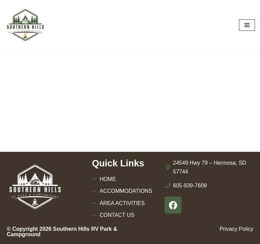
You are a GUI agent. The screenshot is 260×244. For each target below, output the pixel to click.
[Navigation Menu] (247, 25)
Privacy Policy (236, 229)
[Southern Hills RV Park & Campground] (25, 25)
